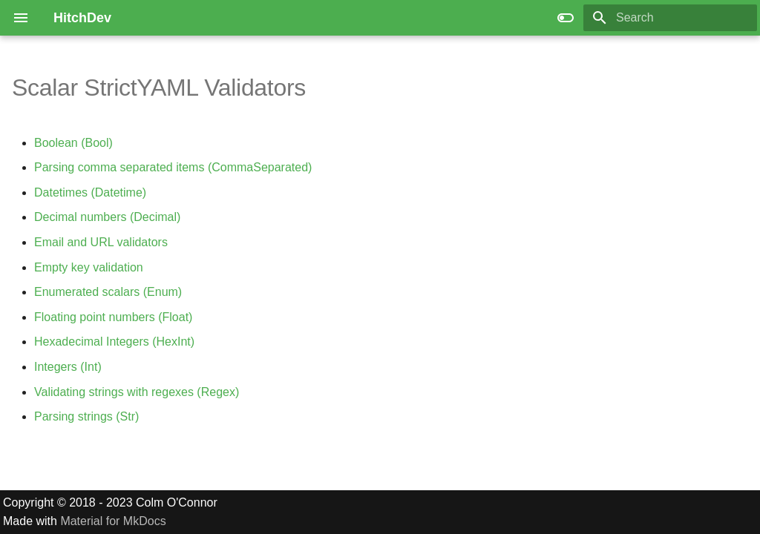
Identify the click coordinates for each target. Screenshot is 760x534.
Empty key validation (88, 267)
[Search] (670, 17)
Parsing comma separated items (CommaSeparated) (173, 167)
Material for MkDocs (113, 521)
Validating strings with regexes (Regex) (136, 392)
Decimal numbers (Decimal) (107, 217)
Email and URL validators (101, 242)
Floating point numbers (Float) (113, 317)
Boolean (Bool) (73, 142)
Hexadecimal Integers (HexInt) (114, 341)
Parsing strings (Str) (86, 416)
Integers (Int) (68, 366)
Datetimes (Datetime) (90, 192)
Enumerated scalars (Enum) (108, 292)
